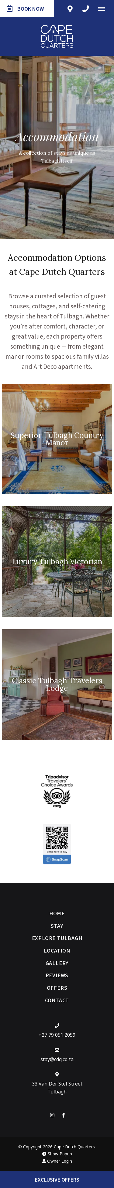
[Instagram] (52, 1115)
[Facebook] (63, 1115)
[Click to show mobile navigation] (104, 8)
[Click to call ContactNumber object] (86, 8)
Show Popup (57, 1154)
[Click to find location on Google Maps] (70, 8)
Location (57, 950)
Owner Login (57, 1161)
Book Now (25, 8)
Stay (57, 925)
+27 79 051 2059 (57, 1035)
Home (57, 913)
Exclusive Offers (57, 1179)
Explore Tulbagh (57, 938)
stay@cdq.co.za (57, 1059)
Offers (57, 987)
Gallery (57, 963)
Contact (57, 1000)
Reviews (57, 975)
